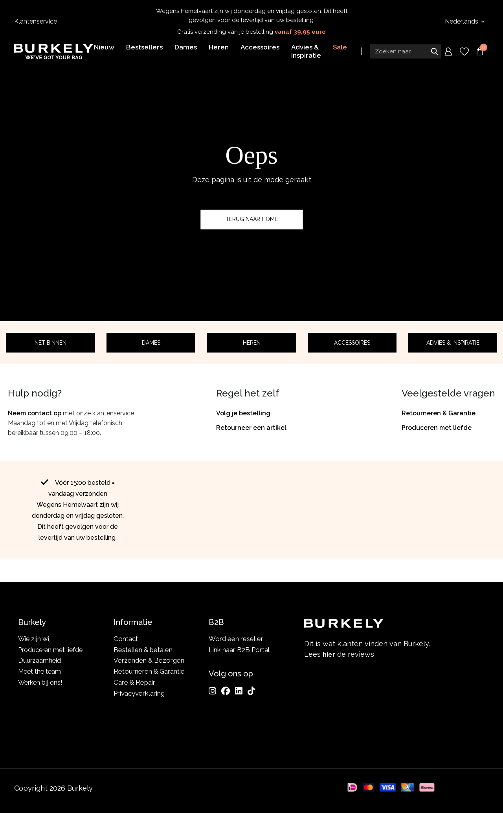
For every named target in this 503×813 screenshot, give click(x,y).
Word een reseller (236, 639)
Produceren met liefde (437, 427)
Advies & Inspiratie (452, 343)
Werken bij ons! (41, 682)
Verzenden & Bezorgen (149, 660)
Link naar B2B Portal (239, 650)
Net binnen (50, 343)
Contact (126, 639)
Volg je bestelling (243, 413)
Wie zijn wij (34, 639)
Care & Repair (134, 682)
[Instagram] (212, 691)
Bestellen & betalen (143, 650)
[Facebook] (225, 691)
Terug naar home (252, 219)
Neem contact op (34, 413)
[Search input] (405, 52)
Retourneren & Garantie (438, 413)
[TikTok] (251, 691)
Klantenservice (35, 21)
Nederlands (462, 21)
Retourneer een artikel (251, 427)
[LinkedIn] (238, 691)
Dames (151, 343)
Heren (252, 343)
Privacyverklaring (139, 693)
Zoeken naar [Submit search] (434, 52)
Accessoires (352, 343)
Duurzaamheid (40, 660)
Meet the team (40, 671)
